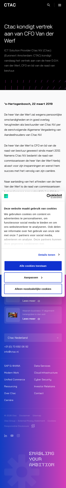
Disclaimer (24, 415)
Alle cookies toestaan (33, 265)
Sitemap (37, 415)
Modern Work (11, 372)
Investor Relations (44, 386)
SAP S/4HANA (12, 365)
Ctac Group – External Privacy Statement (24, 420)
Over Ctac (10, 393)
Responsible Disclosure (16, 426)
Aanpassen (33, 277)
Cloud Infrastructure (46, 372)
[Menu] (60, 4)
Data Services (42, 365)
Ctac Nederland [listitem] (18, 337)
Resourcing (10, 386)
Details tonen (46, 254)
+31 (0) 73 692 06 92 (16, 346)
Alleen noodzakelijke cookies (33, 288)
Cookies (52, 420)
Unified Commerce (14, 379)
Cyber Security (42, 379)
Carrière (8, 400)
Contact (39, 393)
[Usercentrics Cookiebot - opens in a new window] (47, 196)
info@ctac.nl (11, 351)
